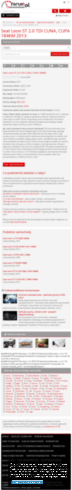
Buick (36, 378)
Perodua (48, 399)
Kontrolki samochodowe (41, 451)
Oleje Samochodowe (18, 222)
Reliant (62, 401)
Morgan (59, 396)
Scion (8, 406)
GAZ (18, 386)
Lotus (57, 391)
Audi (45, 375)
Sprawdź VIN (59, 446)
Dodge (8, 383)
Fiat (43, 383)
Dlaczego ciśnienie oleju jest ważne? (18, 201)
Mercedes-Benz (56, 393)
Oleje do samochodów (32, 441)
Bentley (9, 378)
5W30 (26, 106)
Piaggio (9, 401)
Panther (37, 399)
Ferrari (35, 383)
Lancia (8, 391)
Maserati (9, 393)
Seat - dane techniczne (13, 164)
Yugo (31, 411)
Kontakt (36, 487)
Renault (9, 404)
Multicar (9, 399)
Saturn (60, 404)
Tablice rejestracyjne (13, 456)
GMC (36, 386)
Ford (50, 383)
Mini (37, 396)
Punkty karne (58, 456)
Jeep (26, 388)
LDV (30, 391)
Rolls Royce (21, 404)
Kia (43, 388)
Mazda (31, 393)
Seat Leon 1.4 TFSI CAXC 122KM (16, 255)
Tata (17, 409)
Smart (33, 406)
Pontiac (31, 401)
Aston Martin (33, 375)
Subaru (56, 406)
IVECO (8, 388)
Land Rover (20, 391)
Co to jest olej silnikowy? (13, 199)
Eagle (17, 383)
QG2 (23, 102)
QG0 (18, 102)
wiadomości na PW (52, 426)
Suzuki (8, 409)
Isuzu (65, 386)
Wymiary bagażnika (43, 436)
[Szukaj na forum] (26, 11)
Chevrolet (57, 378)
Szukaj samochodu (60, 54)
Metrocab (21, 396)
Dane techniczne (10, 441)
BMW (18, 378)
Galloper (9, 386)
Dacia (29, 381)
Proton (52, 401)
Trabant (36, 409)
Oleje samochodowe (45, 22)
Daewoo (38, 381)
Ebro (26, 383)
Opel (28, 399)
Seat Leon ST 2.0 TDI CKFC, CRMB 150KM (20, 279)
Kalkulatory (8, 446)
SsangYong (45, 406)
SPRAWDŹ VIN (12, 15)
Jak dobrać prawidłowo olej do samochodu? (21, 193)
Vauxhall (55, 409)
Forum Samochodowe (25, 22)
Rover (32, 404)
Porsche (41, 401)
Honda (45, 386)
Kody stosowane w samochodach (33, 446)
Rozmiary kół (52, 441)
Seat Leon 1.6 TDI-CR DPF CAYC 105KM (19, 246)
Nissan (19, 399)
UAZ (46, 409)
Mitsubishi (47, 396)
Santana (50, 404)
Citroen (20, 381)
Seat (16, 406)
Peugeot (59, 399)
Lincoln (48, 391)
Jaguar (17, 388)
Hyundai (55, 386)
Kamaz (35, 388)
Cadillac (46, 378)
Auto (58, 22)
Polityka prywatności (11, 487)
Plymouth (20, 401)
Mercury (9, 396)
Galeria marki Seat (16, 334)
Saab (40, 404)
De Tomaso (63, 381)
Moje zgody (27, 487)
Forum (5, 436)
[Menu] (3, 15)
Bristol (27, 378)
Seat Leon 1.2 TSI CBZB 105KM (16, 238)
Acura (8, 375)
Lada (50, 388)
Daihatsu (50, 381)
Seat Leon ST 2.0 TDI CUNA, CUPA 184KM (20, 271)
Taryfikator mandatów (37, 456)
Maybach (21, 393)
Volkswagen (11, 411)
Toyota (26, 409)
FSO (57, 383)
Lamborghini (61, 388)
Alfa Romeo (19, 375)
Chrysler (9, 381)
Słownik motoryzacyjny (14, 451)
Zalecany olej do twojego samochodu (22, 370)
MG (30, 396)
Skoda (24, 406)
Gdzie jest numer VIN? (21, 436)
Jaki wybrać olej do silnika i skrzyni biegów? (22, 211)
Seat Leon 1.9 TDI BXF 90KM (15, 263)
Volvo (22, 411)
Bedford (54, 375)
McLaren (42, 393)
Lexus (38, 391)
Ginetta (27, 386)
